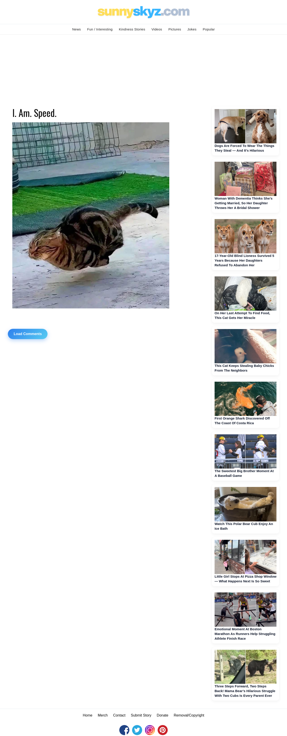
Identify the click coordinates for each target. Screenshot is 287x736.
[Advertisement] (143, 68)
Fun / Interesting (100, 29)
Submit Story (141, 715)
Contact (119, 715)
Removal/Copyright (189, 715)
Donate (162, 715)
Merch (103, 715)
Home (87, 715)
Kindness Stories (132, 29)
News (76, 29)
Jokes (192, 29)
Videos (157, 29)
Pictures (174, 29)
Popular (209, 29)
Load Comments (28, 334)
